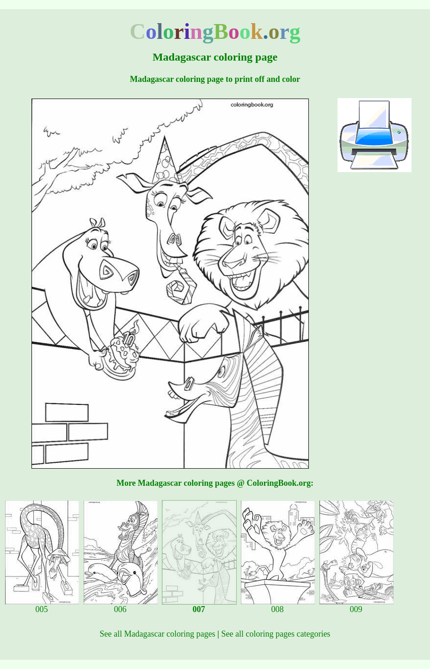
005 (42, 605)
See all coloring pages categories (275, 633)
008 (277, 605)
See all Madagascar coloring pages (157, 633)
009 (356, 605)
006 (120, 605)
